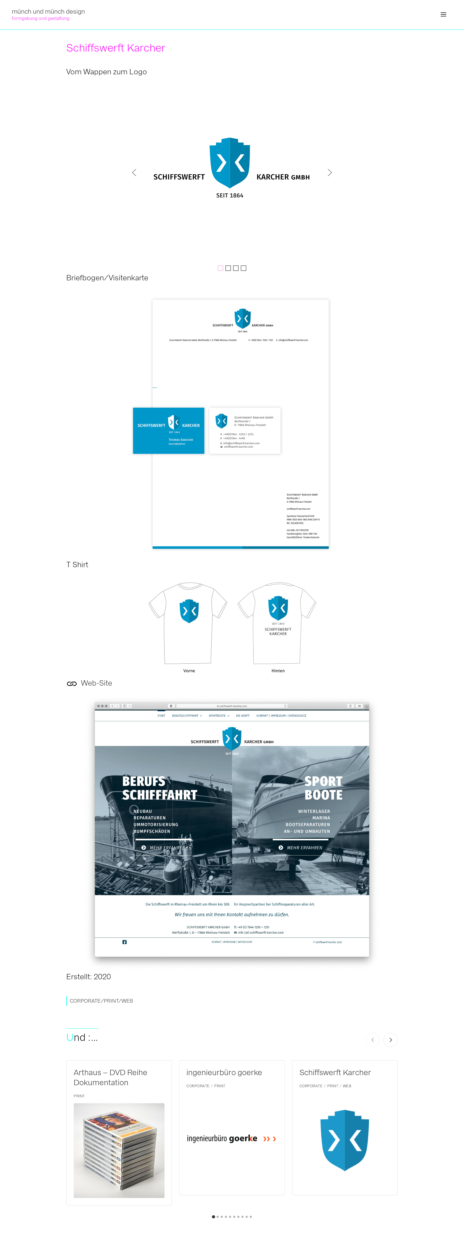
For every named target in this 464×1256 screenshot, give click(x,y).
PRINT (111, 1001)
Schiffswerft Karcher (335, 1073)
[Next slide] (391, 1040)
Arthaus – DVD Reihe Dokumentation (110, 1078)
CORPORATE (85, 1001)
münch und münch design (48, 11)
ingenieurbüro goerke (224, 1073)
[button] (443, 15)
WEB (127, 1001)
